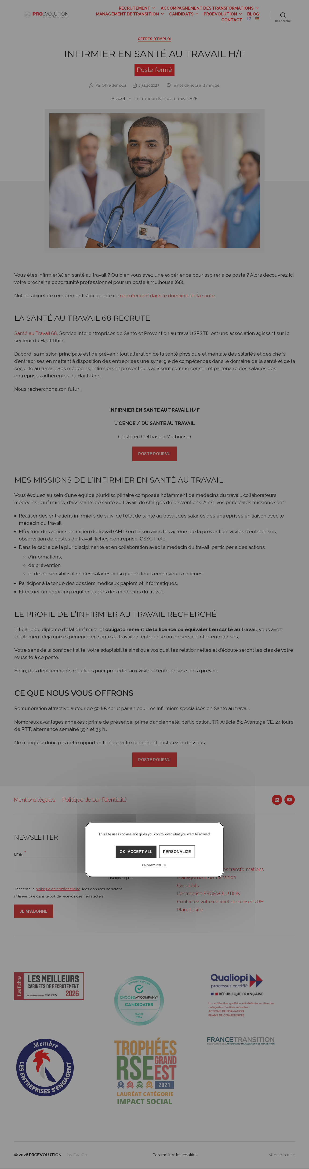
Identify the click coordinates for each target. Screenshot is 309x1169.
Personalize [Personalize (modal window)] (177, 852)
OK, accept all (136, 852)
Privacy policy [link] (154, 865)
